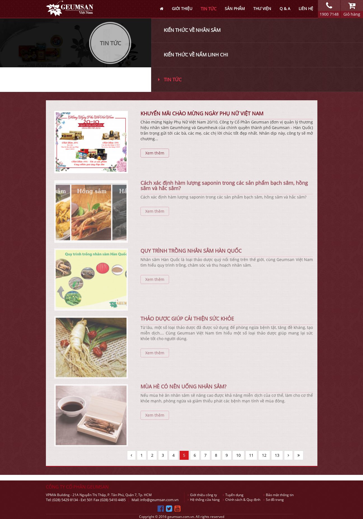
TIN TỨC (208, 8)
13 (277, 455)
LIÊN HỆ (306, 8)
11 (251, 455)
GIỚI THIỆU (182, 8)
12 (264, 455)
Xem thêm (154, 153)
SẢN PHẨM (235, 8)
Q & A (285, 8)
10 (238, 455)
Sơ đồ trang (273, 499)
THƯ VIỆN (262, 8)
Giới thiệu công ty (202, 494)
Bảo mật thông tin (278, 494)
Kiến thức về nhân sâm (192, 30)
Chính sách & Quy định (241, 499)
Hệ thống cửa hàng (204, 499)
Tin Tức (110, 43)
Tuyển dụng (233, 494)
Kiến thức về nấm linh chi (196, 54)
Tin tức (170, 79)
